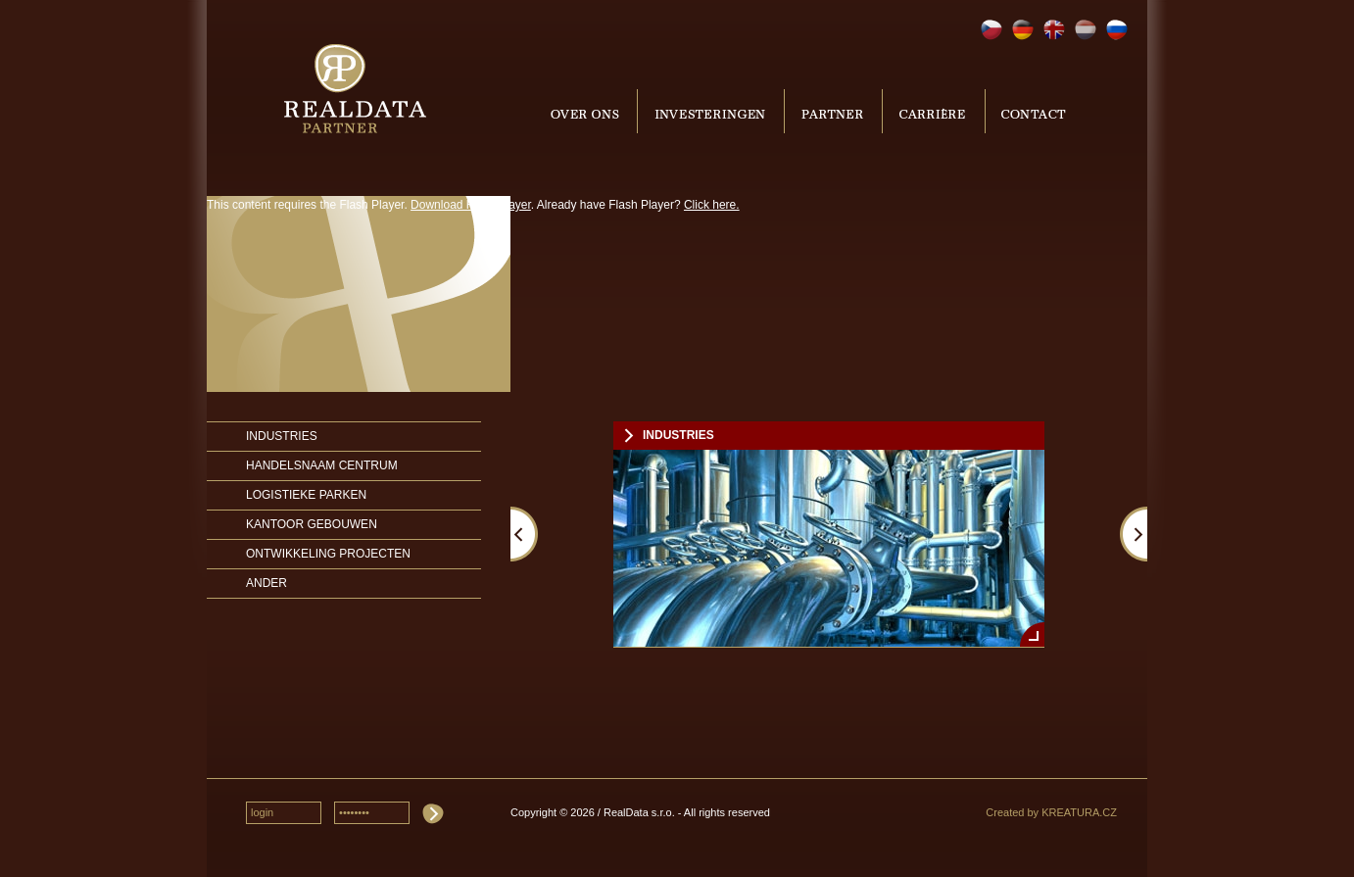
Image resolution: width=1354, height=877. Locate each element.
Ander (266, 583)
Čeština (991, 30)
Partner (833, 111)
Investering (711, 111)
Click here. (712, 205)
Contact (1032, 111)
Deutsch (1023, 30)
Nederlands (1085, 30)
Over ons (588, 111)
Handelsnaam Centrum (322, 465)
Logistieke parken (306, 495)
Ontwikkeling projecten (328, 553)
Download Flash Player (471, 205)
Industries (281, 436)
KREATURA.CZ (1079, 812)
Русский (1117, 30)
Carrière (934, 111)
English (1054, 30)
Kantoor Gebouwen (311, 524)
